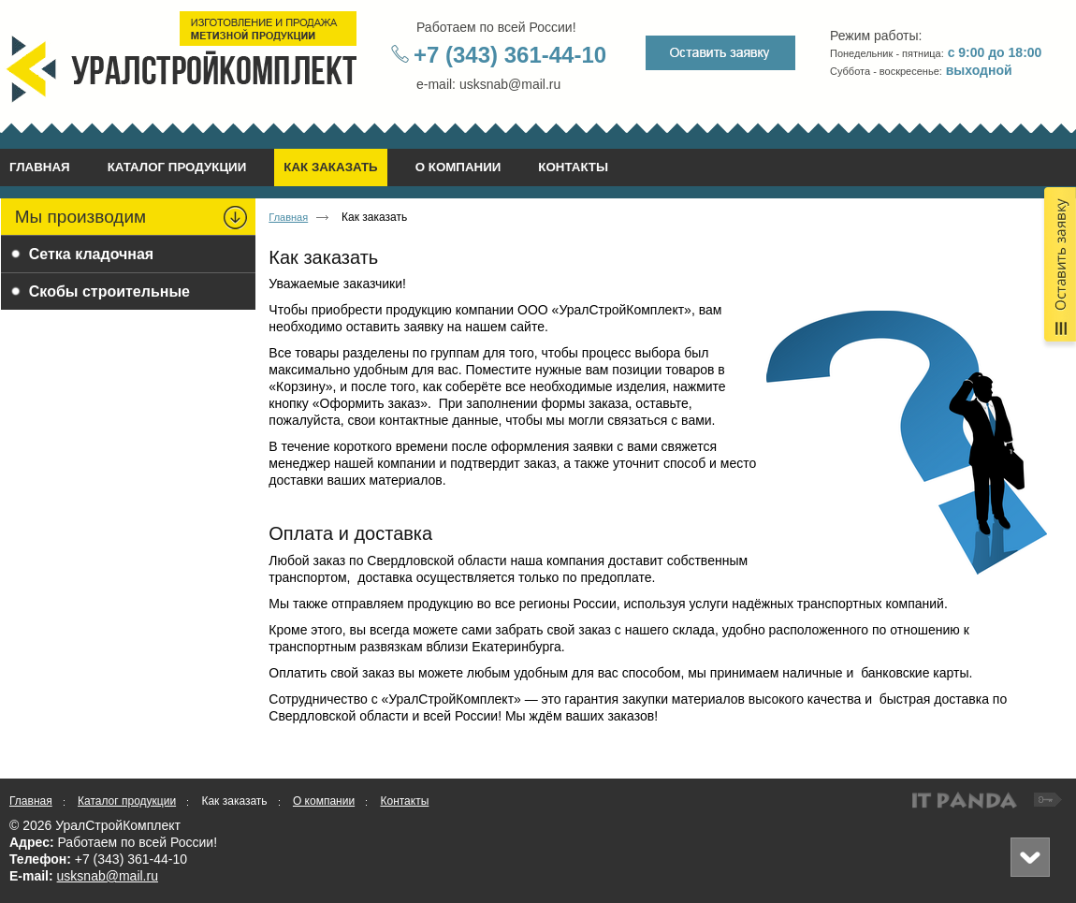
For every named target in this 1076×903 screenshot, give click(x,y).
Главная (288, 217)
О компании (324, 801)
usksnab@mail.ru (107, 875)
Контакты (404, 801)
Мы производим (80, 216)
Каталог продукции (127, 801)
